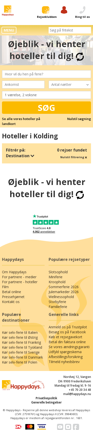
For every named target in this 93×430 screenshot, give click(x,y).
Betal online (11, 291)
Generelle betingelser (46, 402)
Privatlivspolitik (46, 398)
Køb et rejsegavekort (65, 337)
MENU (9, 30)
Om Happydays (14, 272)
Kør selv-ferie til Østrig (20, 337)
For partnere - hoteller (19, 281)
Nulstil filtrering (73, 157)
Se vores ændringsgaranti (69, 346)
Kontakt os (11, 301)
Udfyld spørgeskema (65, 351)
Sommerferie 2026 (64, 286)
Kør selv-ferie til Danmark (22, 357)
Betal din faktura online (67, 341)
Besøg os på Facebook (67, 332)
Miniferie (55, 277)
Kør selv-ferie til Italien (20, 332)
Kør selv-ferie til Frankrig (21, 342)
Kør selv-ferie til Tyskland (22, 347)
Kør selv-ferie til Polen (19, 362)
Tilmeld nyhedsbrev (64, 361)
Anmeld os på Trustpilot (68, 327)
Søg (46, 107)
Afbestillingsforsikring (66, 356)
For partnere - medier (19, 277)
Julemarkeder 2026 (64, 291)
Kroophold (57, 281)
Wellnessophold (61, 296)
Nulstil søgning (79, 119)
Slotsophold (58, 272)
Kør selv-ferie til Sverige (21, 352)
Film (5, 286)
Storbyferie (57, 301)
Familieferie (58, 306)
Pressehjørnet (13, 296)
